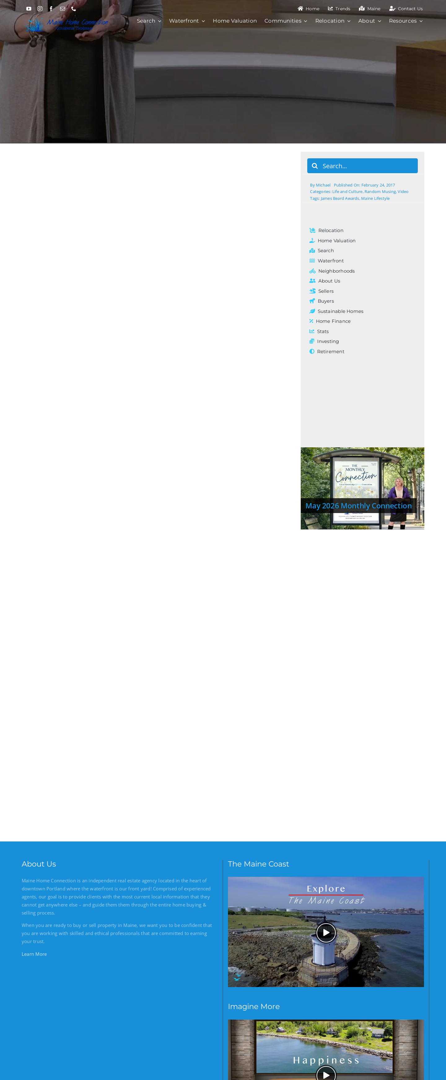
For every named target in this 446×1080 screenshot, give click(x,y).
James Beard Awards (340, 198)
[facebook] (51, 8)
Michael (323, 185)
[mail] (62, 8)
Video (403, 191)
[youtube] (28, 8)
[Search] (314, 165)
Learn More (34, 954)
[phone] (73, 8)
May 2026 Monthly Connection (358, 505)
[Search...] (362, 165)
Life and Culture (347, 191)
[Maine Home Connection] (66, 16)
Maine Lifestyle (375, 198)
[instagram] (39, 8)
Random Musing (380, 191)
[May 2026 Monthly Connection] (362, 488)
